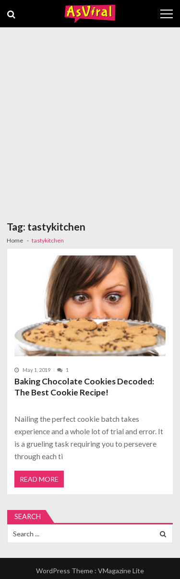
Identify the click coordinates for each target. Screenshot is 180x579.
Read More (39, 479)
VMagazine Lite (121, 571)
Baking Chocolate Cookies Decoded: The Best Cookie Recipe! (84, 387)
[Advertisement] (90, 122)
